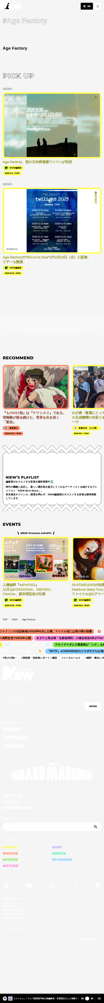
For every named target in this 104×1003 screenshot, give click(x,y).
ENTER (93, 706)
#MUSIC (10, 847)
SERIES (13, 745)
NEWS (12, 729)
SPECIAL (15, 737)
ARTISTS (11, 802)
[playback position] (52, 993)
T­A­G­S (15, 619)
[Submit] (96, 827)
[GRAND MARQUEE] (52, 771)
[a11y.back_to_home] (11, 6)
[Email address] (44, 706)
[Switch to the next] (92, 998)
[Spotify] (6, 886)
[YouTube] (29, 886)
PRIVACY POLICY (14, 917)
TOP (5, 619)
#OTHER (10, 866)
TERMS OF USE (13, 914)
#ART (57, 847)
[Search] (52, 827)
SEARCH (9, 819)
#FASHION (62, 860)
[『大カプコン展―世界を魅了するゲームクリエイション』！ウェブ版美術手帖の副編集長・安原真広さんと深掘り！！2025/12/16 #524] (5, 998)
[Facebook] (97, 886)
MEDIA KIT (10, 906)
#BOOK (59, 853)
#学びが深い (11, 657)
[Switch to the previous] (82, 998)
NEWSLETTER (13, 698)
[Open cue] (99, 998)
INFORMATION (12, 910)
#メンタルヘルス (72, 657)
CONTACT (9, 902)
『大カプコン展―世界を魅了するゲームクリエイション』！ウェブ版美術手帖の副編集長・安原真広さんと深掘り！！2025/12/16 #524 (46, 998)
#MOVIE (10, 853)
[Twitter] (75, 886)
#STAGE (10, 860)
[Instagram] (52, 886)
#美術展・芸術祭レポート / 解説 (40, 657)
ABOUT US (12, 795)
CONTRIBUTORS (18, 808)
